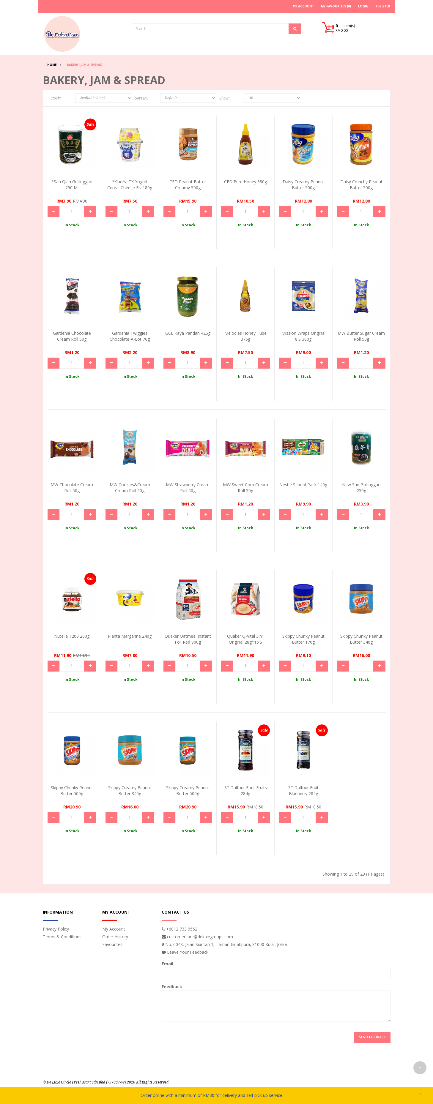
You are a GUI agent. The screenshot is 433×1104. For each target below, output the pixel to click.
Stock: (56, 98)
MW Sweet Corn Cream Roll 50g (245, 487)
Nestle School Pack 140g (303, 484)
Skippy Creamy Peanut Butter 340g (129, 790)
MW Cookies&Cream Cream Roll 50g (130, 487)
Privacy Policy (56, 929)
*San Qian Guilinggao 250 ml (71, 184)
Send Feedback (372, 1037)
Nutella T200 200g (71, 636)
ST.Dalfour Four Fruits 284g (245, 790)
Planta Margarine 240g (130, 636)
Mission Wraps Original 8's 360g (303, 336)
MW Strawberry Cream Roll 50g (188, 487)
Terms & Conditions (62, 936)
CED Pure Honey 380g (245, 181)
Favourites (112, 944)
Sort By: (141, 98)
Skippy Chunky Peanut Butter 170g (303, 639)
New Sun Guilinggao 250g (361, 487)
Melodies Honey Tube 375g (245, 336)
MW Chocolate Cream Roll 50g (72, 487)
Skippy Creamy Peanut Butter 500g (187, 790)
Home (52, 65)
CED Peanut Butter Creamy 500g (187, 184)
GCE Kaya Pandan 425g (187, 333)
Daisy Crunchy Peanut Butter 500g (361, 184)
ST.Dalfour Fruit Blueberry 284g (303, 790)
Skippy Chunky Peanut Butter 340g (361, 639)
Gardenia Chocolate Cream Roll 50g (72, 336)
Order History (115, 936)
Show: (224, 98)
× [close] (420, 1094)
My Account (113, 929)
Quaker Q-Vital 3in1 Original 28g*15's (245, 639)
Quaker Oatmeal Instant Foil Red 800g (188, 639)
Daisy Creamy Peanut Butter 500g (303, 184)
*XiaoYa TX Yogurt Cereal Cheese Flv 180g (129, 184)
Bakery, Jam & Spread (85, 65)
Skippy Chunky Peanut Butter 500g (72, 790)
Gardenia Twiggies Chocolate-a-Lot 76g (130, 336)
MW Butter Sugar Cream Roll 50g (361, 336)
